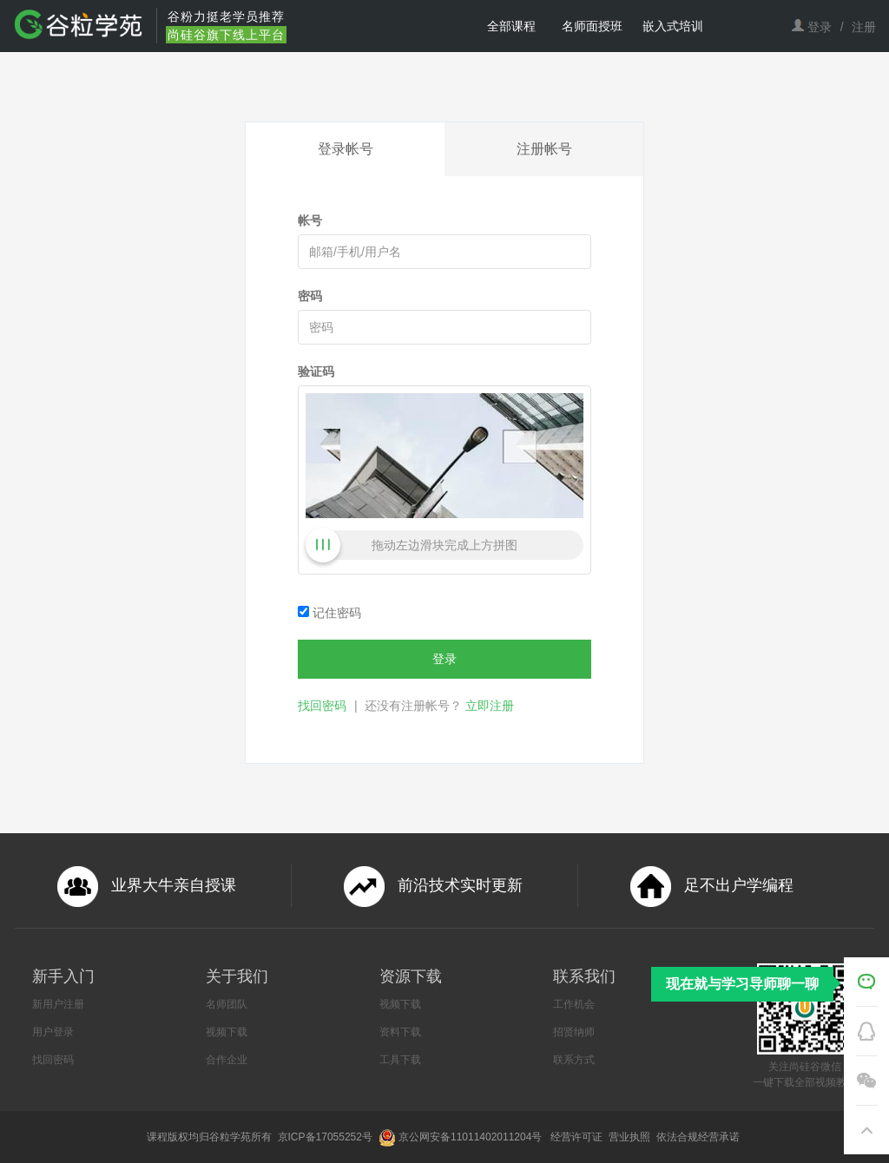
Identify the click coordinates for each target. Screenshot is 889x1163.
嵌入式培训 (672, 26)
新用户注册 (58, 1004)
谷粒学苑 (230, 1137)
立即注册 (489, 706)
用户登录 (53, 1032)
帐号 (310, 220)
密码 (310, 296)
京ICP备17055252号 (327, 1137)
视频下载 (226, 1032)
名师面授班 (592, 26)
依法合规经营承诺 (699, 1137)
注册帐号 (544, 148)
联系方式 (574, 1060)
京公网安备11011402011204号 (473, 1137)
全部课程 (511, 26)
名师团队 (226, 1004)
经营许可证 (577, 1137)
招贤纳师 (574, 1032)
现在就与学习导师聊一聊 (742, 983)
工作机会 (574, 1004)
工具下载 (400, 1060)
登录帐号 (345, 148)
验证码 (316, 371)
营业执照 (631, 1137)
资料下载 (400, 1032)
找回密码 (322, 706)
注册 (864, 27)
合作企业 (226, 1060)
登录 (819, 27)
